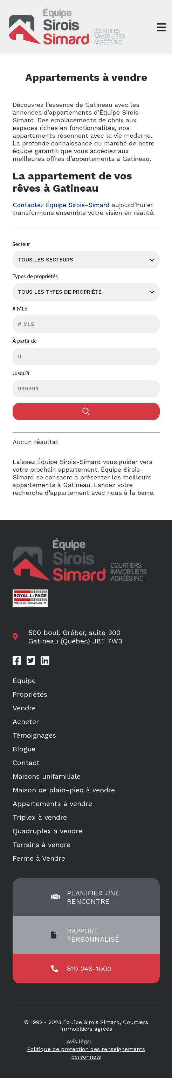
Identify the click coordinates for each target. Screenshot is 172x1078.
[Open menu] (161, 27)
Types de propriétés (35, 276)
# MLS (20, 309)
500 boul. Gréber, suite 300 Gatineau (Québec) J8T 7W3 (75, 636)
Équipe (24, 680)
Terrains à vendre (41, 844)
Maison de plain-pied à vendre (64, 790)
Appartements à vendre (52, 803)
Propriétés (30, 694)
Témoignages (34, 735)
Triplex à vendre (40, 817)
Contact (26, 762)
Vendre (24, 708)
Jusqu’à (21, 373)
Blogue (24, 749)
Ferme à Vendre (39, 858)
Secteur (21, 244)
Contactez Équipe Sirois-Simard (61, 205)
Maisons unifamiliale (47, 776)
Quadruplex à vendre (47, 831)
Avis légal (79, 1041)
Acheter (26, 721)
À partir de (25, 341)
